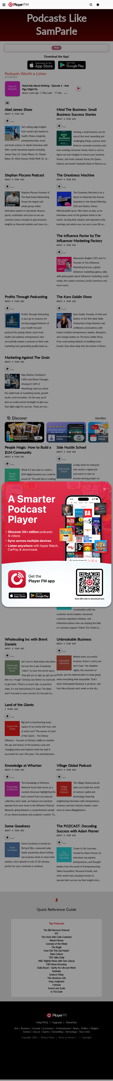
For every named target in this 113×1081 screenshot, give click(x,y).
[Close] (104, 489)
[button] (3, 4)
